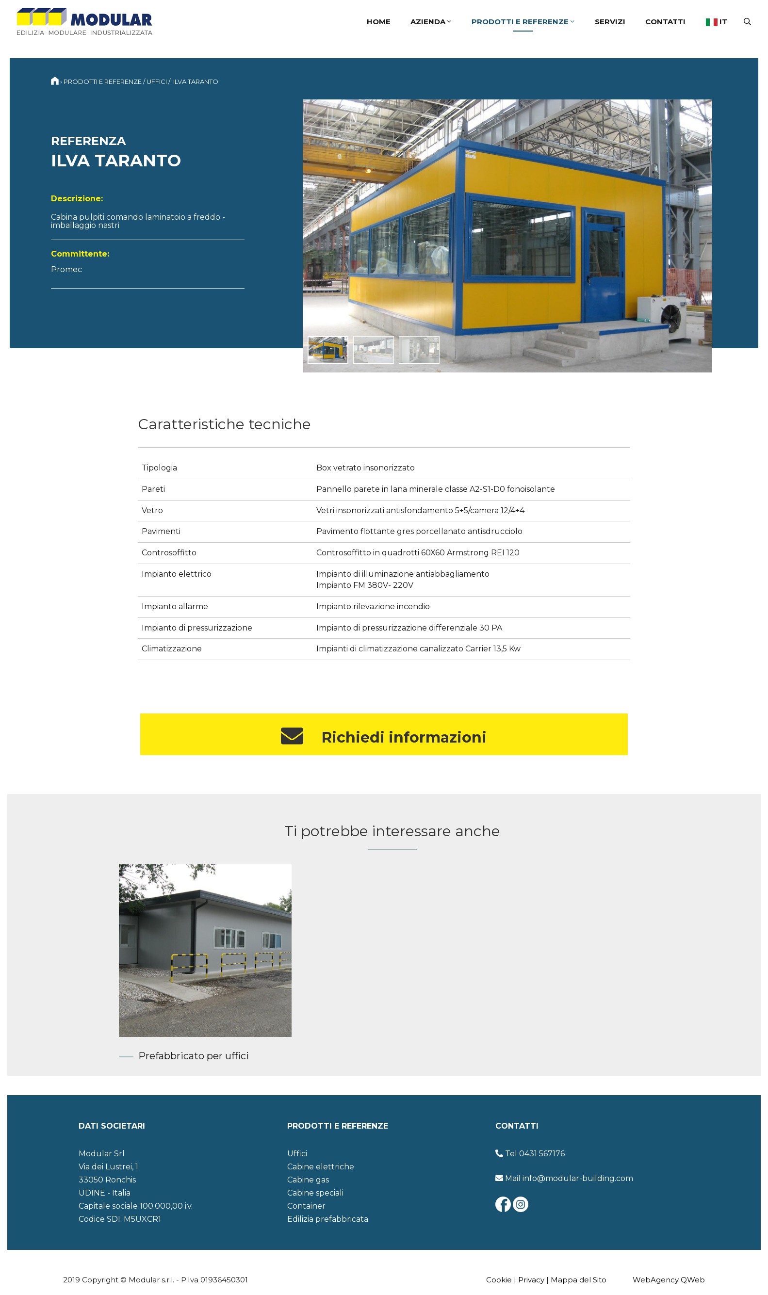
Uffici (157, 81)
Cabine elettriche (320, 1166)
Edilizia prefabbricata (327, 1219)
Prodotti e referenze (523, 21)
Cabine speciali (315, 1193)
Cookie (499, 1279)
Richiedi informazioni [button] (384, 736)
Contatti (665, 21)
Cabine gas (308, 1179)
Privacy (531, 1279)
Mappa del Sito (578, 1279)
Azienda (430, 21)
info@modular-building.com (578, 1178)
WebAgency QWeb (669, 1279)
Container (306, 1206)
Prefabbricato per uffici (193, 1056)
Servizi (610, 21)
